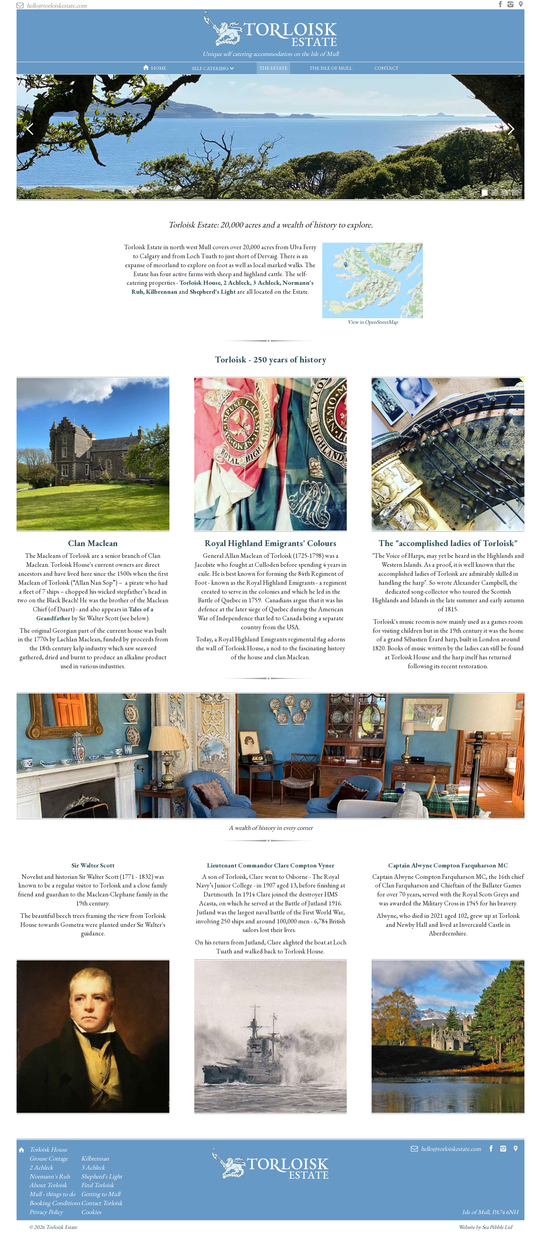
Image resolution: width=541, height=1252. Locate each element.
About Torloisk (48, 1185)
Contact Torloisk (101, 1202)
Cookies (91, 1211)
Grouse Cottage (48, 1158)
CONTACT (386, 68)
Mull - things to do (52, 1194)
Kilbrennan (161, 291)
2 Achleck (236, 282)
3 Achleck (266, 282)
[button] (213, 68)
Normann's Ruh (49, 1176)
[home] (270, 35)
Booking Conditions (54, 1202)
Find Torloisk (97, 1185)
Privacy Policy (46, 1211)
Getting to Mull (100, 1194)
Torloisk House (199, 282)
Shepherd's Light (213, 291)
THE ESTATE (273, 68)
